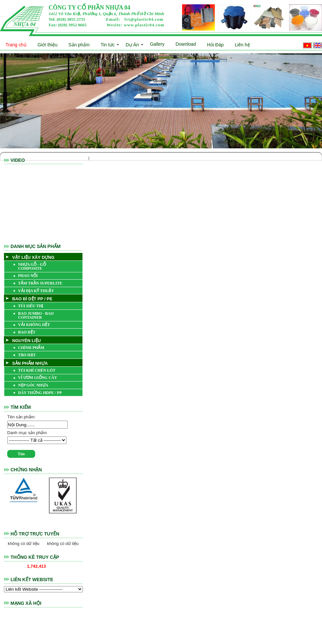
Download (185, 44)
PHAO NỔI (28, 275)
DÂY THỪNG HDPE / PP (40, 392)
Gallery (157, 44)
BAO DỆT (26, 332)
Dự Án (132, 44)
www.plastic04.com (144, 24)
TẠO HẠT (27, 355)
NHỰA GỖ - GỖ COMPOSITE (32, 266)
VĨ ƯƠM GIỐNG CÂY (37, 377)
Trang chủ (16, 44)
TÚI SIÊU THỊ (30, 306)
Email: (134, 19)
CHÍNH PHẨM (31, 347)
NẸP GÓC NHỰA (33, 385)
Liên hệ (242, 44)
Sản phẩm (78, 44)
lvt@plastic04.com (144, 19)
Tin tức (108, 44)
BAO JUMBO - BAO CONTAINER (36, 315)
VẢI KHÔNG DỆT (34, 324)
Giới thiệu (47, 44)
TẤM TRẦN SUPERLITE (40, 283)
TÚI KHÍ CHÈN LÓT (37, 370)
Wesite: (135, 24)
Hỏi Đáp (215, 44)
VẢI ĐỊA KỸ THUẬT (36, 290)
